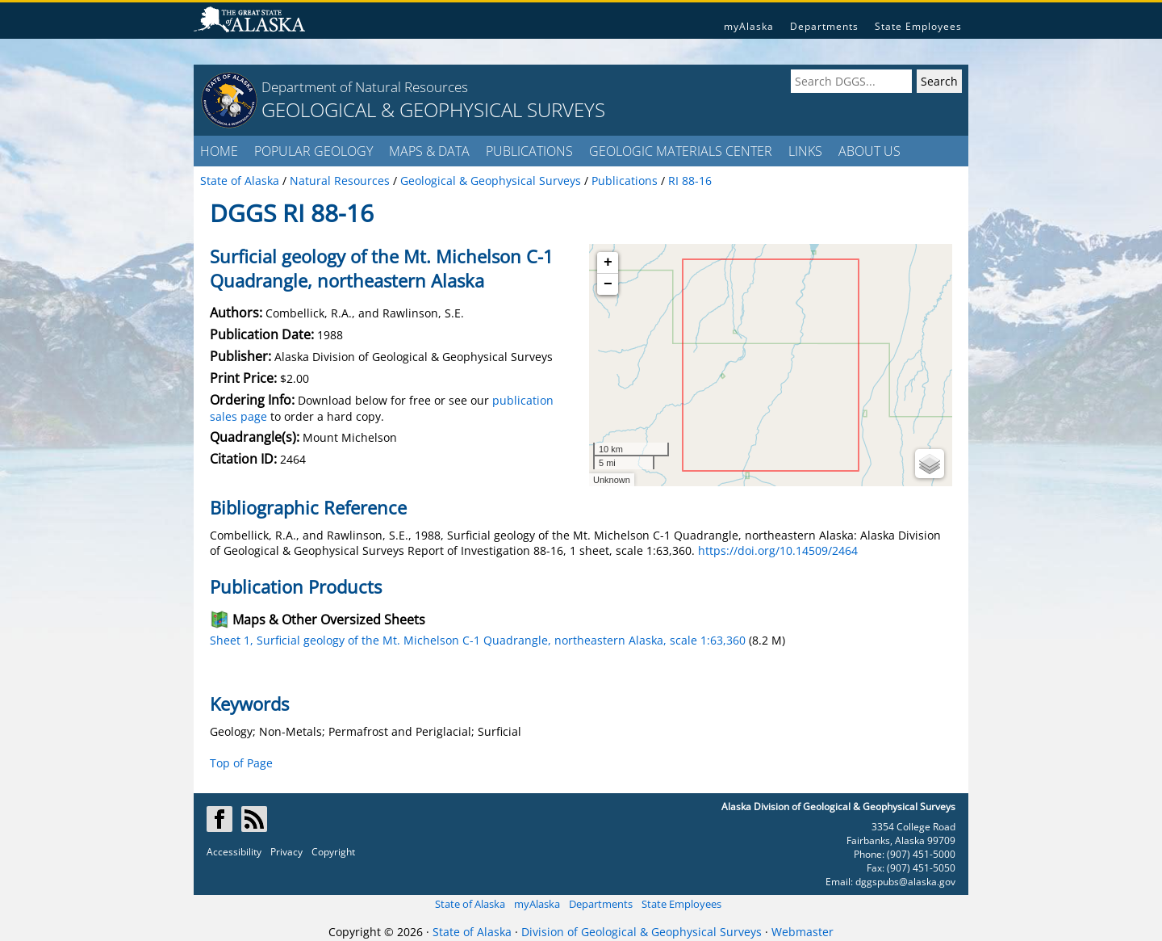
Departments (824, 26)
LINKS (805, 151)
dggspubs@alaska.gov (905, 881)
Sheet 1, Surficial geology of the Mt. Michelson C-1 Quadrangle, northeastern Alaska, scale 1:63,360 (478, 640)
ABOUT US (869, 151)
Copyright (333, 852)
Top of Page (241, 763)
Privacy (286, 852)
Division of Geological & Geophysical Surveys (641, 931)
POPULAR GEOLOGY (313, 151)
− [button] (608, 284)
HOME (219, 151)
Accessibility (234, 852)
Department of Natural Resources (364, 87)
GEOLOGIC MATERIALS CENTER (680, 151)
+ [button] (608, 262)
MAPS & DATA (429, 151)
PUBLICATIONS (529, 151)
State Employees (918, 26)
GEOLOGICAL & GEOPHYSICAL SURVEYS (433, 109)
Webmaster (802, 931)
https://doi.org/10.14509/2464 (778, 550)
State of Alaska (470, 904)
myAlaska (749, 26)
